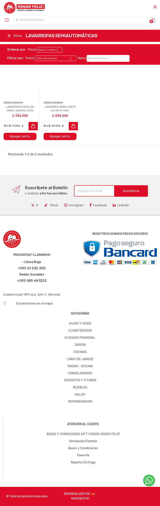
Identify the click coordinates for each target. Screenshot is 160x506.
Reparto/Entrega (83, 462)
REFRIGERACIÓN (80, 401)
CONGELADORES (80, 373)
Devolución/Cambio (83, 441)
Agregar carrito (20, 136)
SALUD (80, 394)
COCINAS (80, 352)
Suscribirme (131, 191)
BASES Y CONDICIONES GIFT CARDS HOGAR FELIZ (83, 434)
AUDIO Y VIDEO (80, 323)
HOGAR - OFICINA (80, 366)
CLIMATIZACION (80, 330)
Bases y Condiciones (83, 448)
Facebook (98, 205)
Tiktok (51, 205)
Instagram (74, 205)
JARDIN (80, 345)
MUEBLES (80, 387)
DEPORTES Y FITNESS (80, 380)
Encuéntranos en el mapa (27, 303)
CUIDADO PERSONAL (80, 337)
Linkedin (121, 205)
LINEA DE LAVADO (80, 359)
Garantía (83, 455)
